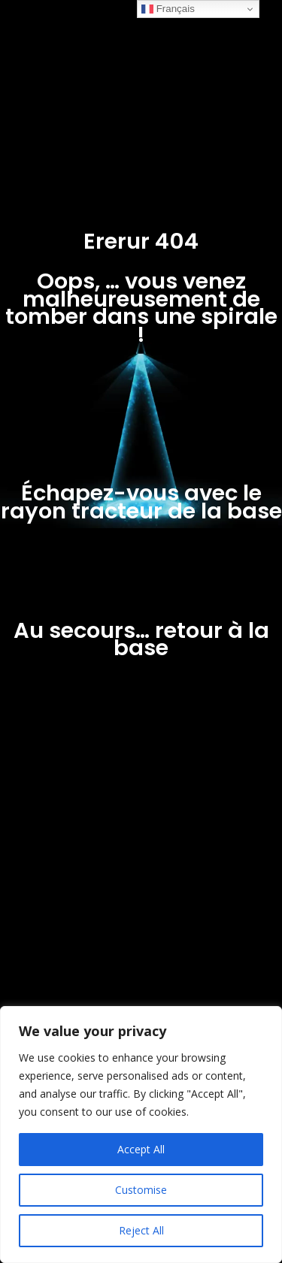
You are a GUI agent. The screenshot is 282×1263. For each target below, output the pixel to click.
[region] (141, 1134)
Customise (141, 1190)
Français (168, 9)
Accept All (141, 1149)
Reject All (141, 1230)
